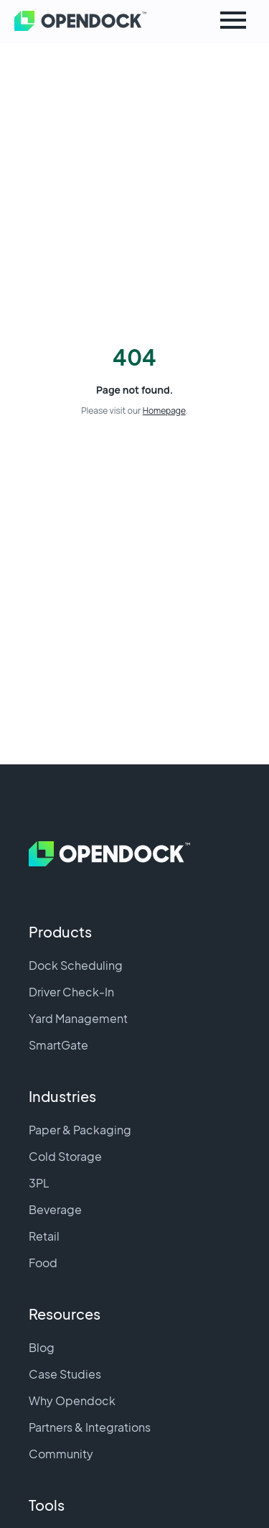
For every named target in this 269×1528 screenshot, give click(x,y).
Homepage (164, 410)
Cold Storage (65, 1156)
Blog (42, 1347)
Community (61, 1453)
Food (43, 1262)
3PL (39, 1182)
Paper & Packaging (80, 1129)
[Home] (57, 22)
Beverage (55, 1209)
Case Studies (65, 1373)
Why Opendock (72, 1400)
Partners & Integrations (90, 1427)
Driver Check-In (71, 991)
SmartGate (58, 1044)
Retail (44, 1236)
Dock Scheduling (76, 965)
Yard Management (78, 1018)
